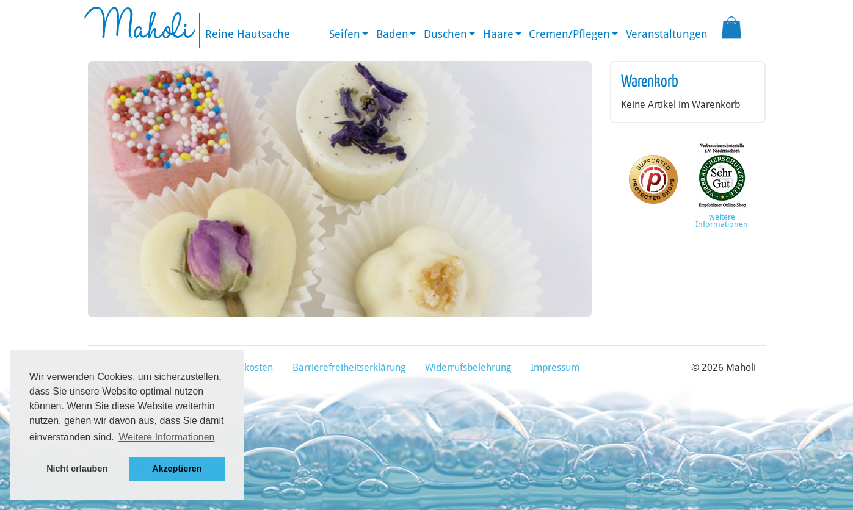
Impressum (555, 367)
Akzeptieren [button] (177, 468)
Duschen (445, 33)
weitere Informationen (721, 220)
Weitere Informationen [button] (166, 437)
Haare (498, 33)
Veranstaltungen (667, 33)
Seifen (344, 33)
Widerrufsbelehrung (468, 367)
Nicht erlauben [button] (76, 468)
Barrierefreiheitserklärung (348, 367)
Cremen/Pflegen (569, 33)
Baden (392, 33)
